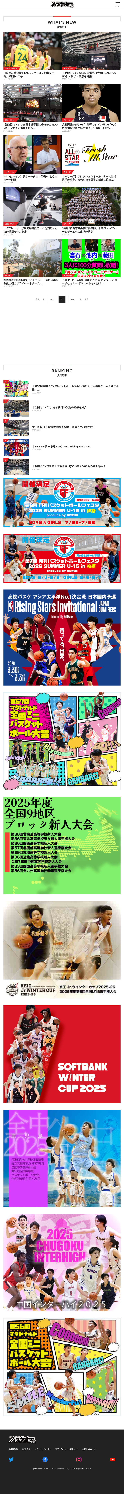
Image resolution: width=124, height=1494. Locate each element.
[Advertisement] (62, 334)
